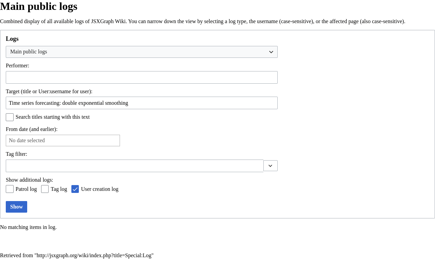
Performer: (17, 65)
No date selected (27, 140)
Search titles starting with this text (53, 117)
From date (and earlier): (31, 129)
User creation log (99, 189)
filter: (16, 154)
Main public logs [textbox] (28, 51)
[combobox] (142, 52)
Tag (10, 154)
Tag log (59, 189)
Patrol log (26, 189)
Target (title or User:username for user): (49, 91)
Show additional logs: (29, 180)
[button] (270, 165)
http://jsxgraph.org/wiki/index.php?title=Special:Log (94, 255)
